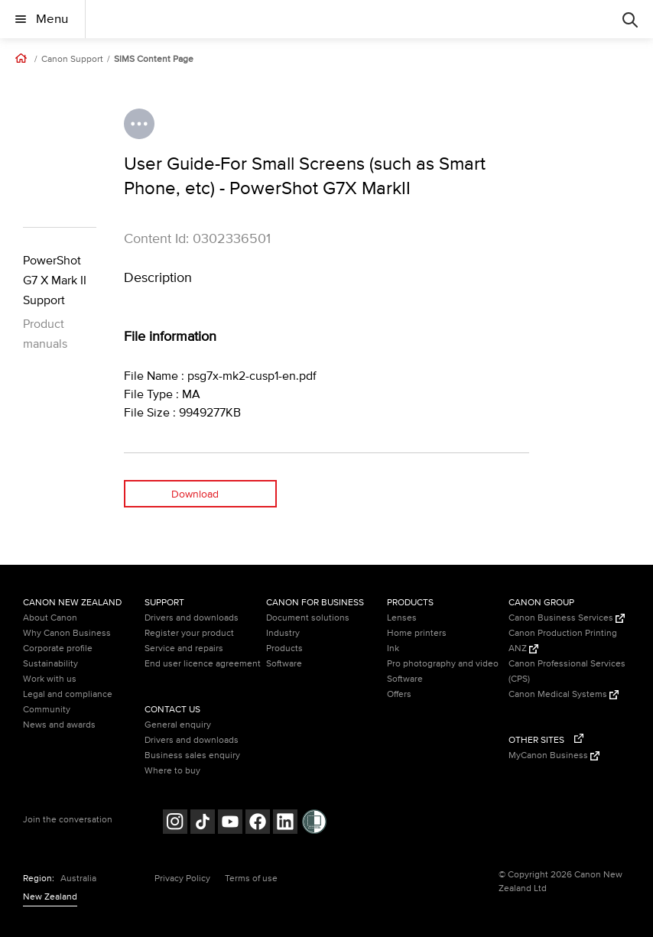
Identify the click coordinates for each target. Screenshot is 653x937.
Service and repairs (184, 648)
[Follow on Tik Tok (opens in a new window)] (202, 823)
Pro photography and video (443, 664)
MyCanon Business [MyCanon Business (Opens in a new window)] (553, 755)
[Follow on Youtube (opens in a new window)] (230, 823)
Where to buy (172, 771)
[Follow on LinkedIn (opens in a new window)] (285, 823)
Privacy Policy (182, 878)
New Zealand (50, 897)
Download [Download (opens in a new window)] (195, 494)
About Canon (50, 618)
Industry (283, 633)
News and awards (59, 725)
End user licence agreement (203, 664)
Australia (78, 878)
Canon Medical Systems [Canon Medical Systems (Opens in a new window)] (563, 694)
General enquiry (178, 725)
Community (46, 709)
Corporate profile (58, 648)
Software (284, 664)
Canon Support (72, 60)
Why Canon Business (67, 633)
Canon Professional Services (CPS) (566, 671)
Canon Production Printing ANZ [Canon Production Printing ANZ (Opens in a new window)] (562, 640)
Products (284, 648)
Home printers (417, 633)
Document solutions (307, 618)
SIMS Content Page (153, 60)
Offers (399, 694)
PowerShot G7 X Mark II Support (54, 280)
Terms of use (251, 878)
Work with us (49, 679)
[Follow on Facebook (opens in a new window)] (257, 823)
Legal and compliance (67, 694)
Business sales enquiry (192, 755)
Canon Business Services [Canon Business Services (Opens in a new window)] (566, 618)
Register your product (189, 633)
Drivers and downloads (192, 618)
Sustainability (50, 664)
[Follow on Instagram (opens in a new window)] (175, 823)
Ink (393, 648)
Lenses (402, 618)
